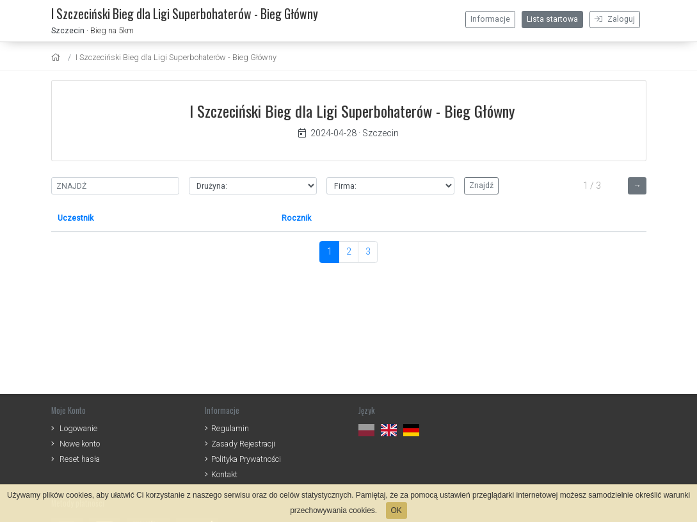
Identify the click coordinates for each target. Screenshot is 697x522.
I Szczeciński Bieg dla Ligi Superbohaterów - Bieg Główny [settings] (176, 57)
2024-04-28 (327, 133)
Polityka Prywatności (246, 459)
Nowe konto (80, 443)
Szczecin (67, 30)
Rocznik (296, 218)
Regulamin (230, 428)
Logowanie (78, 428)
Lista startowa (552, 19)
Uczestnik (75, 218)
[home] (57, 57)
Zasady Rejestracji (243, 443)
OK (396, 510)
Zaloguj (615, 19)
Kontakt (224, 474)
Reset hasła (80, 459)
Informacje (490, 19)
